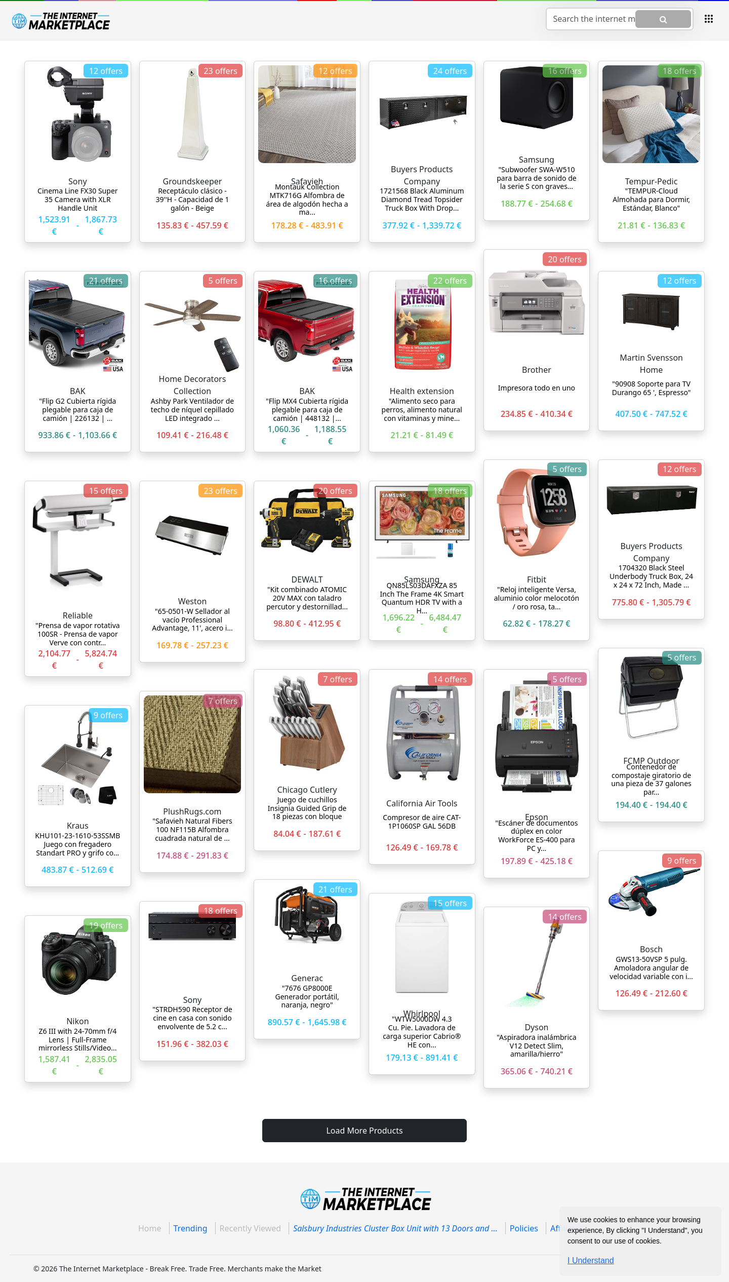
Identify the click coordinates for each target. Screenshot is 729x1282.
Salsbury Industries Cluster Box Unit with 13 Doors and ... (395, 1228)
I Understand (591, 1260)
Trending (191, 1228)
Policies (524, 1228)
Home (149, 1228)
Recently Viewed (250, 1228)
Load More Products (364, 1130)
